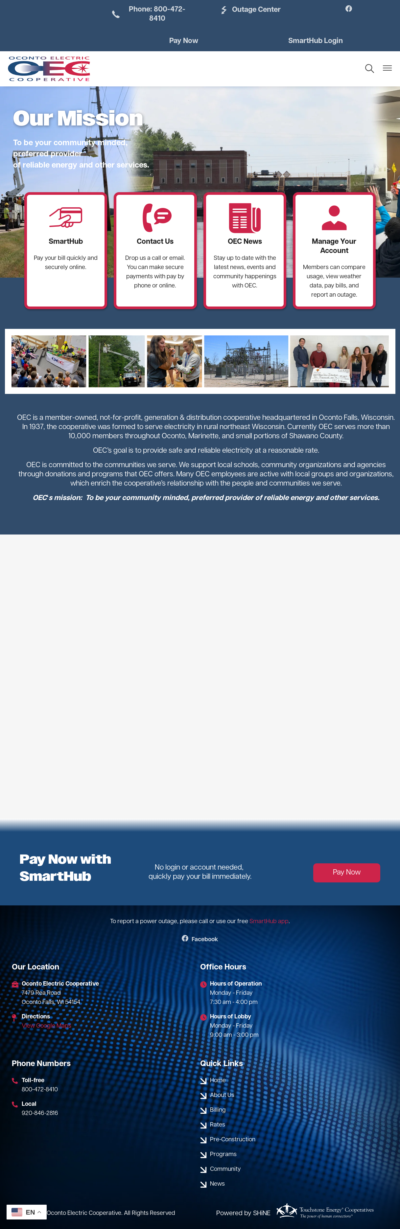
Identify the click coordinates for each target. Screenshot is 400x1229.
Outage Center (250, 10)
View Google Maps (46, 1026)
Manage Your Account (334, 228)
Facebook (200, 940)
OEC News (245, 223)
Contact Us (155, 223)
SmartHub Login (315, 41)
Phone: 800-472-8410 (148, 14)
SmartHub (66, 223)
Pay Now (183, 41)
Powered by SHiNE (243, 1213)
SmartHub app (269, 922)
